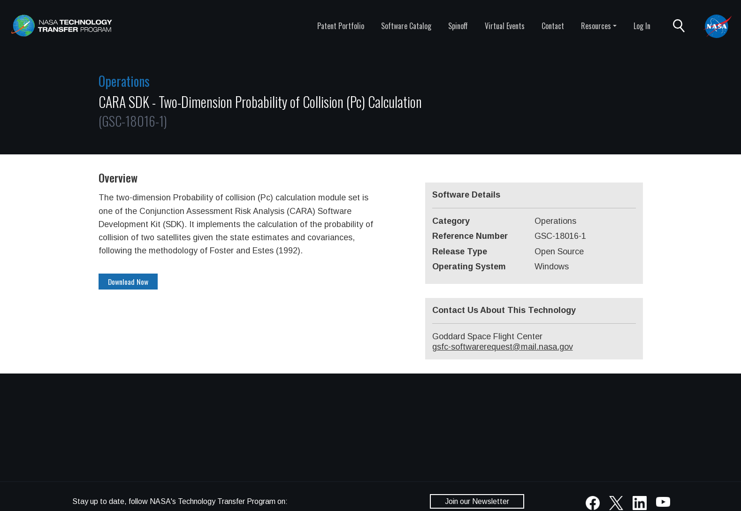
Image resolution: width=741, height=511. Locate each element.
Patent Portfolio (340, 25)
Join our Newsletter (477, 501)
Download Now (128, 281)
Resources (596, 25)
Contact (553, 25)
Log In (642, 25)
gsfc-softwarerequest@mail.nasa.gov (502, 346)
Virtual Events (505, 25)
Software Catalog (406, 25)
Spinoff (458, 25)
